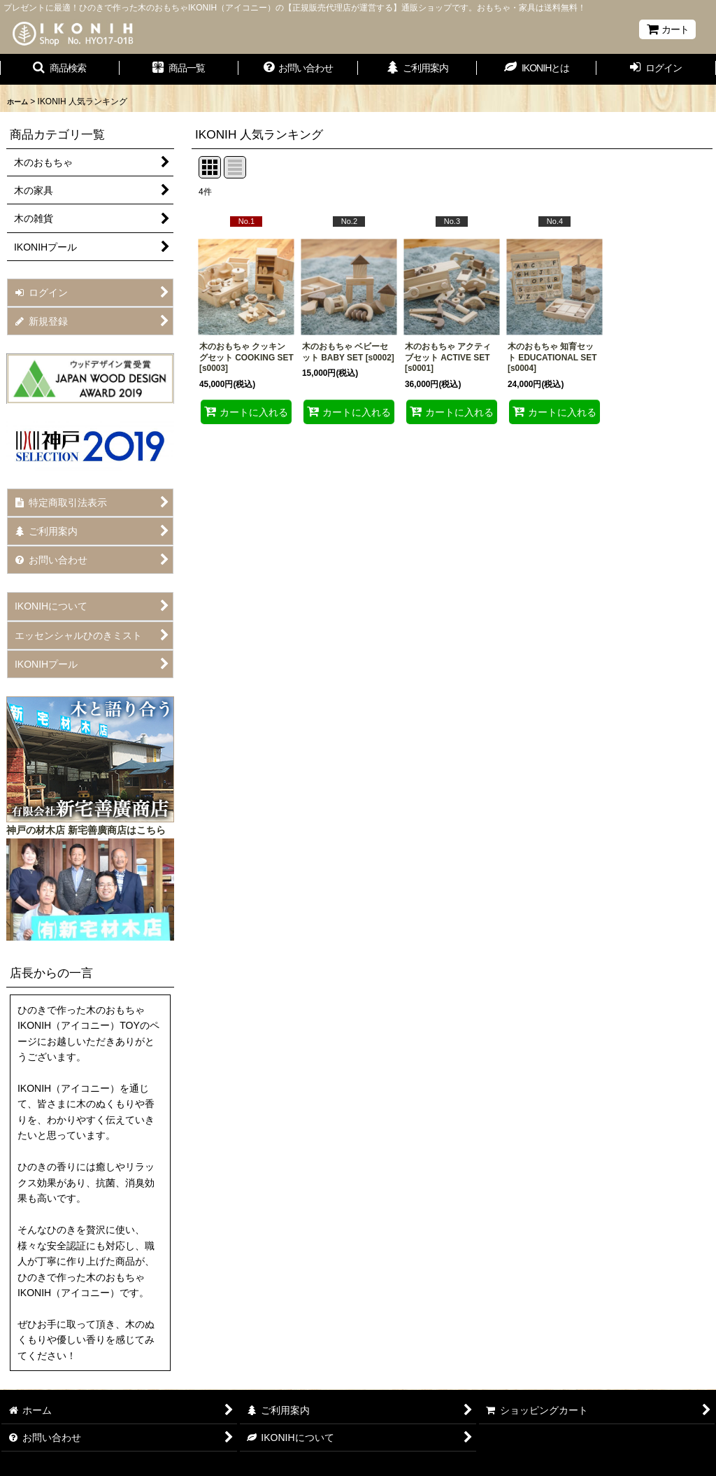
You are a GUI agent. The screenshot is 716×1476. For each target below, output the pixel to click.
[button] (60, 69)
